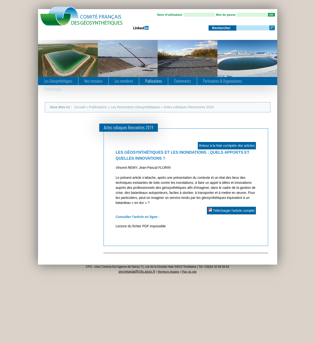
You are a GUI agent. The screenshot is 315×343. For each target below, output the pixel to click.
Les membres (124, 81)
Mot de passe (226, 14)
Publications (153, 81)
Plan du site (189, 271)
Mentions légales (168, 271)
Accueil (79, 107)
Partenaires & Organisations (222, 81)
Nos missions (93, 81)
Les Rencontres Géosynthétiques (135, 107)
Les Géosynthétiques (58, 81)
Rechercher (222, 28)
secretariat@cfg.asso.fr (136, 271)
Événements (182, 81)
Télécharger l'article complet (231, 210)
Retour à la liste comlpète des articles (227, 145)
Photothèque (53, 89)
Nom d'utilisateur (169, 14)
